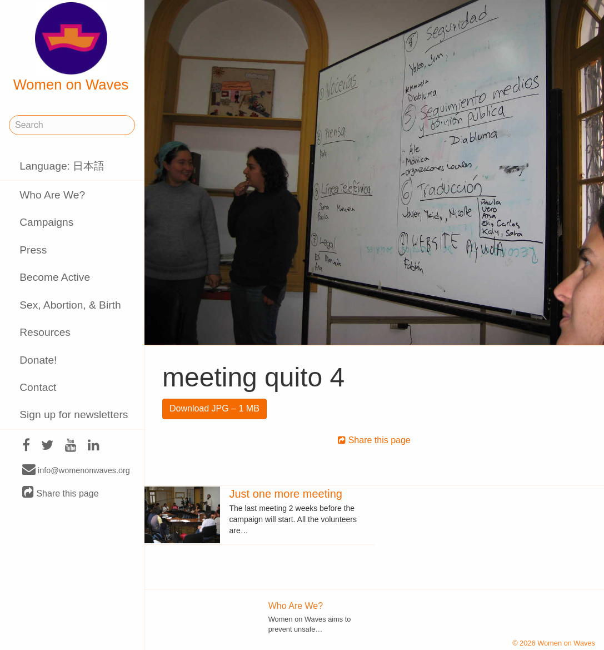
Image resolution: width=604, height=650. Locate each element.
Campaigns (46, 222)
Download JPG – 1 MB (214, 408)
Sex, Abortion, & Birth (70, 305)
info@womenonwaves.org (76, 469)
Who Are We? (52, 195)
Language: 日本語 (61, 166)
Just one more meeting (285, 494)
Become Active (54, 277)
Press (33, 250)
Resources (45, 332)
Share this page (60, 493)
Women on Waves (71, 47)
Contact (37, 387)
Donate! (38, 360)
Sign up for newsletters (73, 414)
